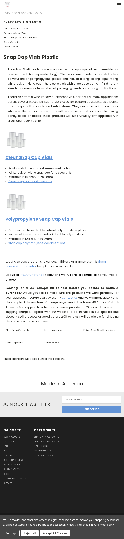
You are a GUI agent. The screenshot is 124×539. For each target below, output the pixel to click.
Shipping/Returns (13, 460)
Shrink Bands (11, 46)
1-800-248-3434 (32, 275)
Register (21, 478)
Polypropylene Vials (15, 33)
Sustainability (12, 469)
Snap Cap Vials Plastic (46, 436)
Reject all (30, 533)
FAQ (6, 446)
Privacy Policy (12, 464)
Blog (6, 473)
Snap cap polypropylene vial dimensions (36, 243)
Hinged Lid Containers (46, 441)
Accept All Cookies (55, 533)
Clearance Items (43, 455)
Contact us (69, 298)
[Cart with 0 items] (112, 4)
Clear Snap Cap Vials (16, 28)
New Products (12, 436)
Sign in (8, 478)
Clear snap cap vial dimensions (30, 181)
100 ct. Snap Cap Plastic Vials (20, 37)
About (7, 450)
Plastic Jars (41, 446)
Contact (9, 441)
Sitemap (8, 483)
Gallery (8, 455)
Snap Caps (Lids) (13, 42)
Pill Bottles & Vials (44, 450)
